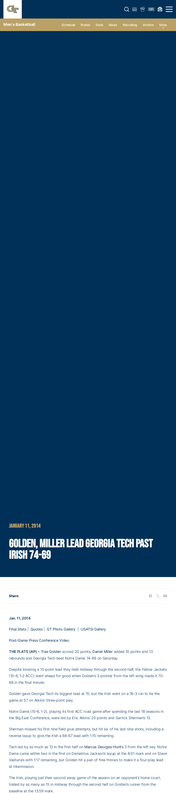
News (113, 25)
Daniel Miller (102, 651)
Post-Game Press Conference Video (39, 640)
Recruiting (130, 25)
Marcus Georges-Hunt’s (103, 747)
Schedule (68, 25)
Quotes (36, 629)
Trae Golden (51, 651)
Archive (148, 25)
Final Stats (17, 629)
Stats (99, 25)
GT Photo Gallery (61, 629)
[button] (127, 9)
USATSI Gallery (93, 629)
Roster (85, 25)
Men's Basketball (19, 24)
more (163, 25)
